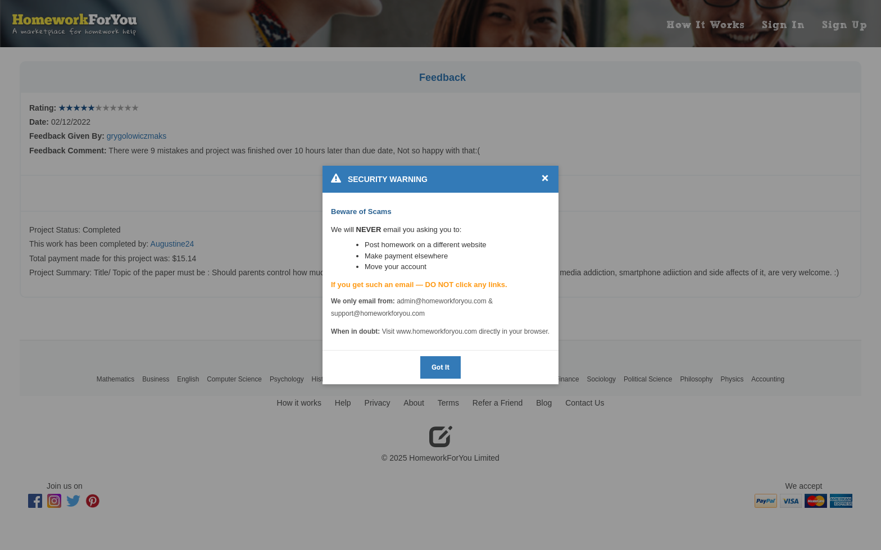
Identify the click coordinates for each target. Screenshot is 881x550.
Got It (440, 367)
